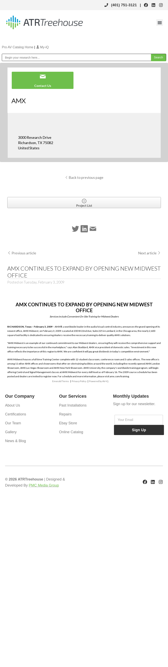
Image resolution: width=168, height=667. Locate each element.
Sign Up (139, 430)
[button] (159, 22)
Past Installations (73, 405)
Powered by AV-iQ (98, 381)
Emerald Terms (60, 381)
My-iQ (42, 47)
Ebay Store (68, 423)
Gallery (11, 432)
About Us (12, 405)
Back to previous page (84, 177)
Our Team (13, 423)
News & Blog (15, 441)
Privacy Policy (79, 381)
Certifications (15, 414)
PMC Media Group (44, 485)
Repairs (65, 414)
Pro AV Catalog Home (18, 47)
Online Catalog (71, 432)
